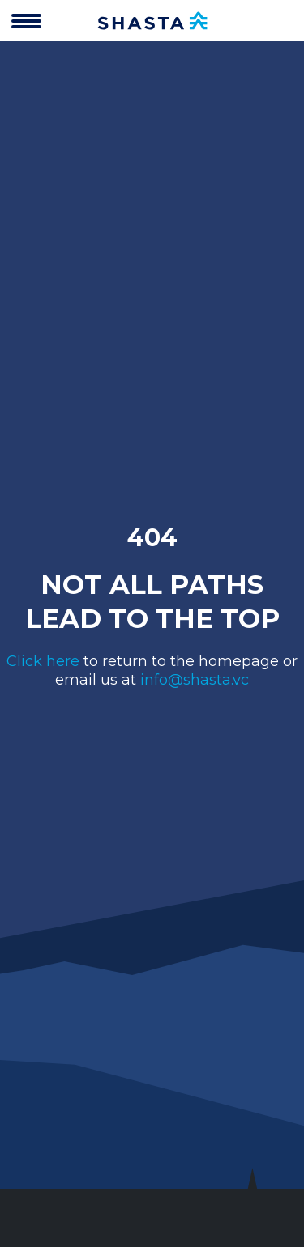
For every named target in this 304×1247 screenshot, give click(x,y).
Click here (42, 661)
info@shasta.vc (194, 680)
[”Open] (26, 23)
